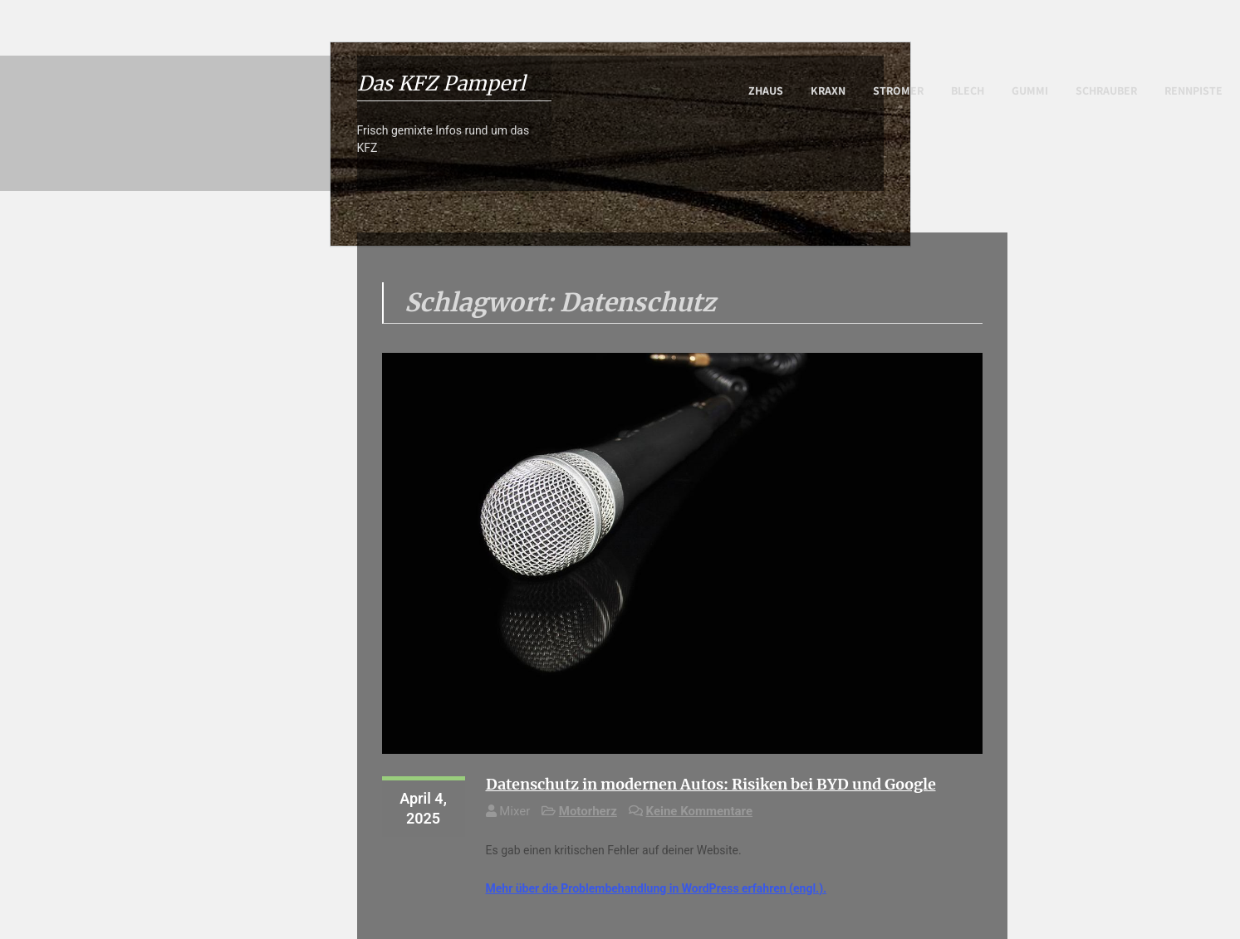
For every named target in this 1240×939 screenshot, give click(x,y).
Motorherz (588, 811)
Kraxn (828, 90)
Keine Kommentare (699, 811)
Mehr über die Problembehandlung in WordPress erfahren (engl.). (656, 888)
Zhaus (765, 90)
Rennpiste (1193, 90)
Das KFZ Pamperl (441, 83)
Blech (967, 90)
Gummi (1030, 90)
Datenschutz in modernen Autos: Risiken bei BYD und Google (711, 784)
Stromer (898, 90)
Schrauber (1106, 90)
